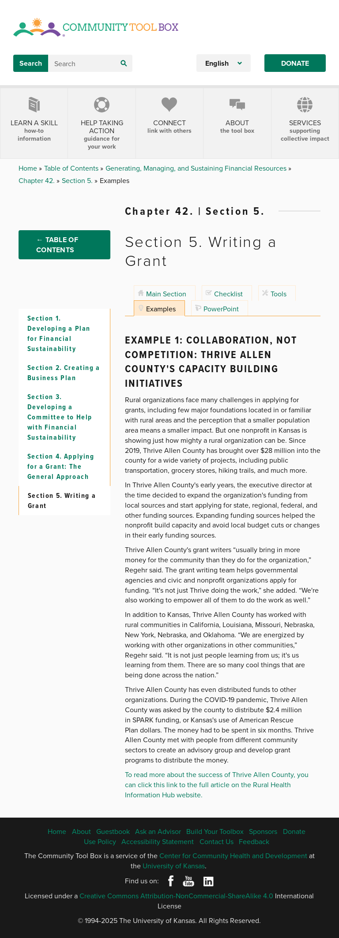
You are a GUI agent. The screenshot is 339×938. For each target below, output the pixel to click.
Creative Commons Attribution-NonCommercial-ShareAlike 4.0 (176, 896)
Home (29, 168)
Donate (295, 63)
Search (30, 63)
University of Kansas (174, 866)
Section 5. (78, 180)
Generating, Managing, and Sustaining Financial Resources (196, 168)
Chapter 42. (37, 180)
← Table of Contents (57, 247)
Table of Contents (72, 168)
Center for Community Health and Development (233, 855)
